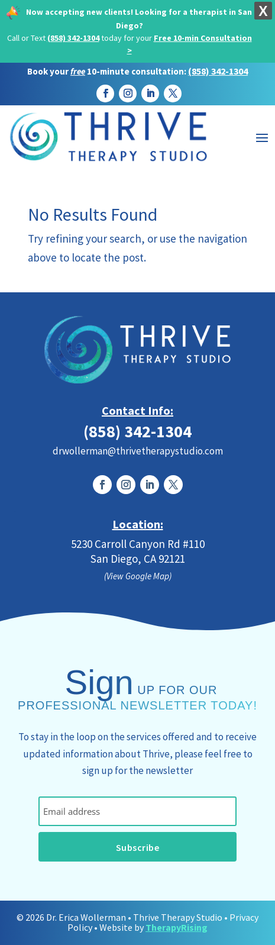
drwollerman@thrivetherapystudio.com (138, 450)
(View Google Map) (138, 576)
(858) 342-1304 (73, 38)
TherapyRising (176, 927)
